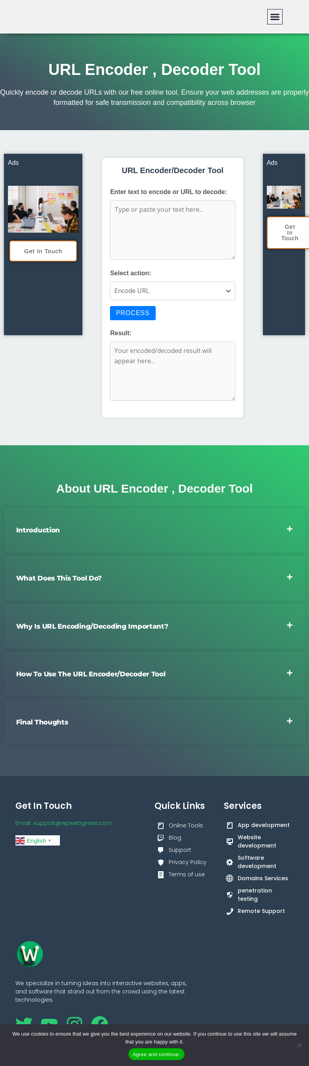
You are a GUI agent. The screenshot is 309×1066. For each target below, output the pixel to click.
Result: (120, 333)
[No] (299, 1045)
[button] (275, 17)
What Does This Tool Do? (59, 578)
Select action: (130, 273)
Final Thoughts (42, 723)
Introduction (38, 530)
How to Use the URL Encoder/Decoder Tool (91, 674)
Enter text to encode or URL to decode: (168, 192)
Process (132, 313)
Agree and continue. (156, 1054)
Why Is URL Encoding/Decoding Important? (92, 626)
